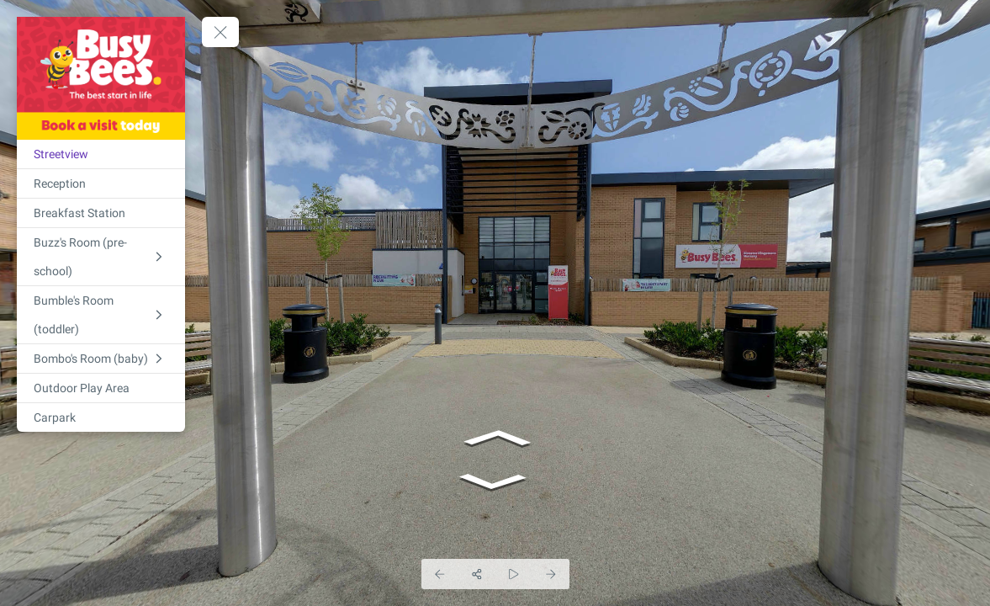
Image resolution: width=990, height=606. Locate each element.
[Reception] (101, 183)
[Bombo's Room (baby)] (101, 358)
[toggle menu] (220, 32)
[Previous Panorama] (439, 574)
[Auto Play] (513, 574)
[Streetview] (101, 154)
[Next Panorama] (550, 574)
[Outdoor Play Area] (101, 388)
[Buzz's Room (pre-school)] (101, 256)
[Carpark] (101, 417)
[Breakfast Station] (101, 213)
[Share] (476, 574)
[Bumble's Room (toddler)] (101, 314)
